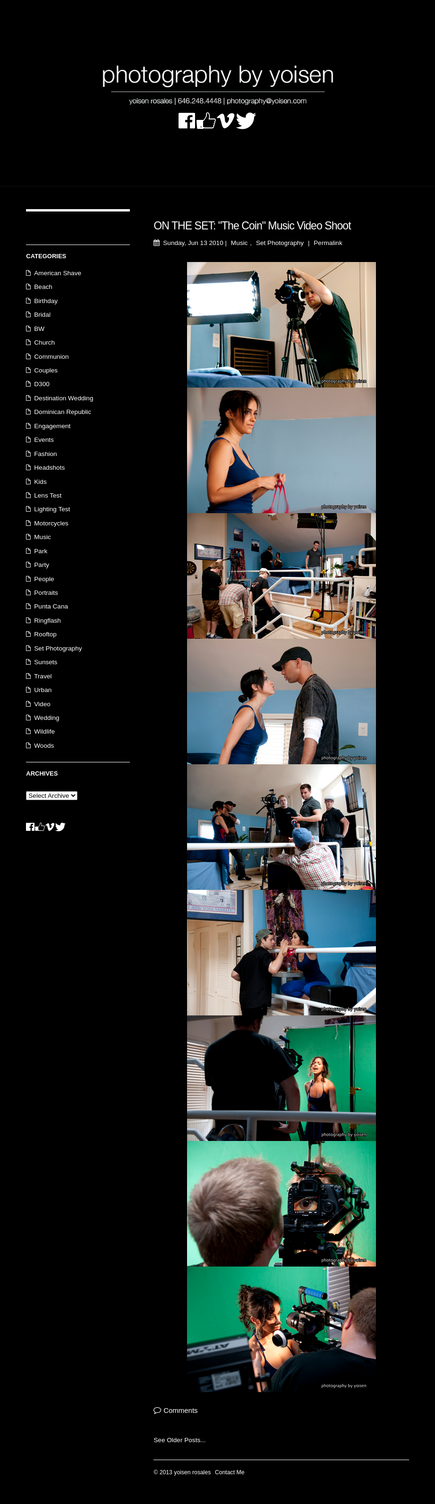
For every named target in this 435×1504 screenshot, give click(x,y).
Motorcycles (51, 523)
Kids (40, 481)
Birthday (46, 300)
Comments (180, 1410)
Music (239, 242)
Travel (42, 676)
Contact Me (230, 1472)
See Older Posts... (179, 1440)
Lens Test (47, 495)
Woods (44, 745)
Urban (42, 689)
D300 (42, 384)
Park (40, 551)
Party (41, 564)
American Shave (57, 273)
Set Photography (280, 242)
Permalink (328, 242)
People (44, 579)
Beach (43, 286)
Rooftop (45, 634)
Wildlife (44, 731)
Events (44, 439)
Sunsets (45, 662)
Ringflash (47, 620)
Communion (51, 356)
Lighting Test (52, 509)
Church (44, 342)
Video (42, 704)
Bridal (42, 314)
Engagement (52, 426)
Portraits (46, 592)
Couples (46, 370)
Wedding (46, 717)
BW (39, 328)
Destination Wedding (63, 398)
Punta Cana (51, 606)
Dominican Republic (62, 411)
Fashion (45, 453)
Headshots (49, 467)
